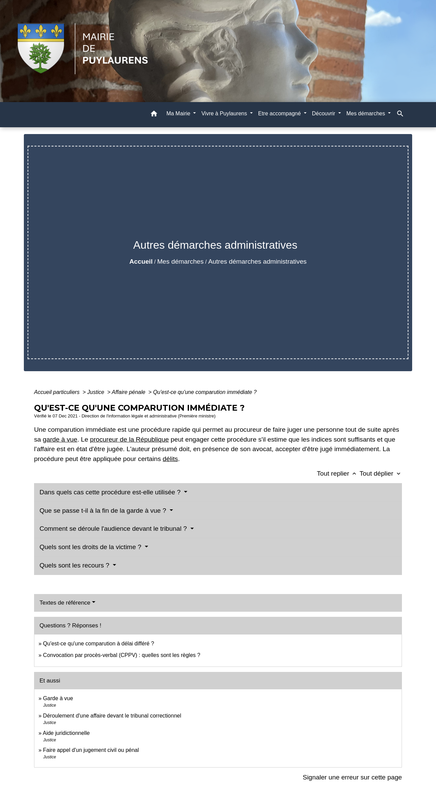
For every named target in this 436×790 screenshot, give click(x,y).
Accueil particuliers (57, 392)
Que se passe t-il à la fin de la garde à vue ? (104, 510)
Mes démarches (180, 261)
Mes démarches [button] (366, 113)
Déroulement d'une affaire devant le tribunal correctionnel (112, 716)
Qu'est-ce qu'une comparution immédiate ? (204, 392)
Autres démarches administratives (257, 261)
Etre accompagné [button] (280, 113)
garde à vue (60, 439)
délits (170, 458)
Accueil (141, 261)
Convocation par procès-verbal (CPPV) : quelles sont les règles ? (121, 655)
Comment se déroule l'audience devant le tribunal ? (114, 528)
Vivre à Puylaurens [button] (224, 113)
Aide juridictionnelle (66, 733)
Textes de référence (65, 602)
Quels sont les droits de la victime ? (91, 546)
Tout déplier (380, 473)
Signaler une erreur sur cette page (352, 777)
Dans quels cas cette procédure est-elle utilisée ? (111, 492)
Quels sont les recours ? (75, 565)
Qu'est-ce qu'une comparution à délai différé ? (98, 643)
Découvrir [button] (324, 113)
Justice (96, 392)
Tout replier (338, 473)
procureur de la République (129, 439)
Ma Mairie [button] (179, 113)
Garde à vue (58, 698)
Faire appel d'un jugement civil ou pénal (91, 750)
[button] (154, 115)
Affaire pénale (129, 392)
